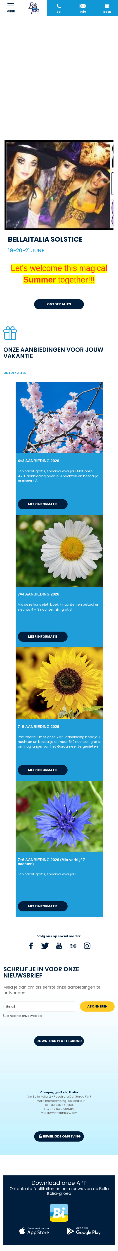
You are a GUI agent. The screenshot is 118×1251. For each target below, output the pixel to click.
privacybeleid (32, 1016)
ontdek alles (59, 304)
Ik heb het (24, 1016)
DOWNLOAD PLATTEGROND (59, 1041)
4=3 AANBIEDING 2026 (38, 461)
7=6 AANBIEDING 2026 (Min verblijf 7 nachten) (51, 862)
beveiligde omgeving (60, 1136)
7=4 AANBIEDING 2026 (38, 594)
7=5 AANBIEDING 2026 (38, 727)
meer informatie (42, 504)
